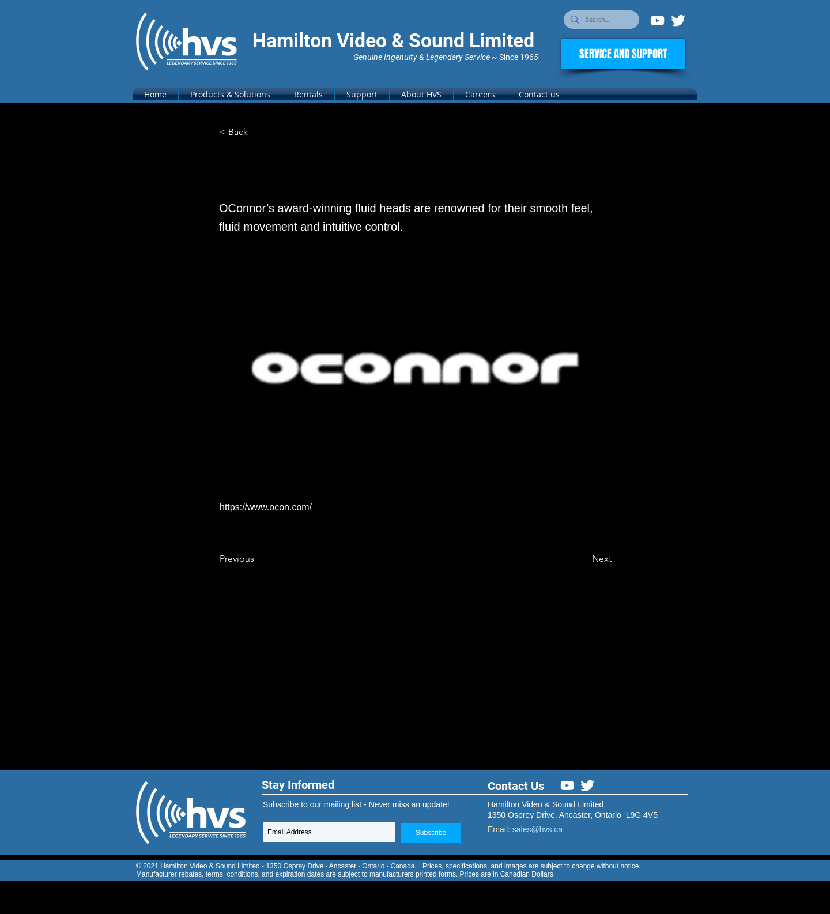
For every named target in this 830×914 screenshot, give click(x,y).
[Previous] (258, 558)
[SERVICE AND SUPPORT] (623, 54)
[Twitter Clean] (678, 20)
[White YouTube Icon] (657, 20)
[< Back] (258, 132)
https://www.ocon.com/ (266, 507)
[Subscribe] (431, 833)
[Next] (583, 558)
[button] (230, 94)
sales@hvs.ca (537, 829)
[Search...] (600, 19)
